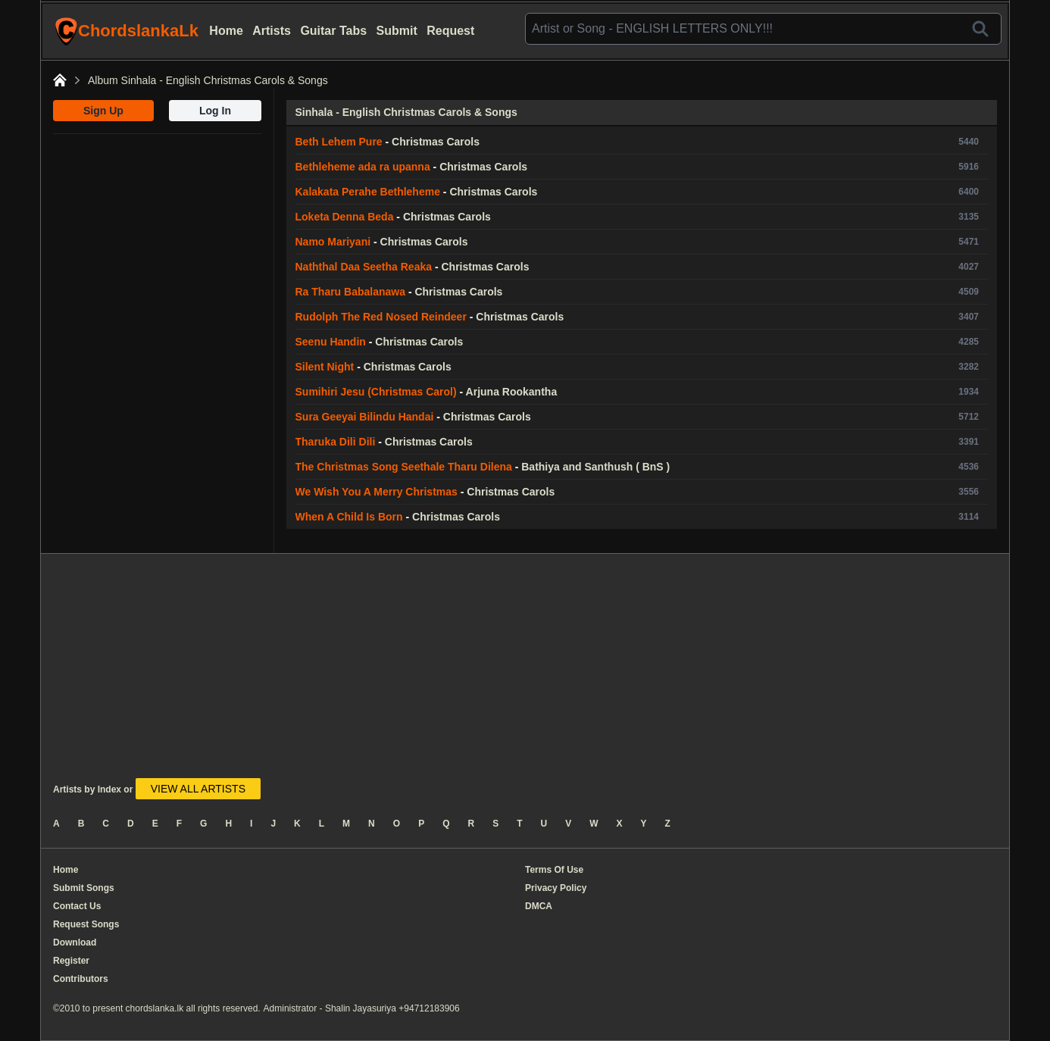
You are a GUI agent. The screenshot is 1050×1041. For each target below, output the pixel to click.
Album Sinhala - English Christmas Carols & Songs (208, 80)
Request (450, 30)
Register (71, 960)
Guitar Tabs (333, 30)
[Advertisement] (157, 229)
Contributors (80, 979)
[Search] (980, 29)
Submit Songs (83, 888)
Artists (271, 30)
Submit (397, 30)
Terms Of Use (554, 869)
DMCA (538, 906)
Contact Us (77, 906)
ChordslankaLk (126, 31)
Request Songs (86, 924)
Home (225, 30)
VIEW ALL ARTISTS (198, 789)
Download (74, 942)
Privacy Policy (555, 888)
